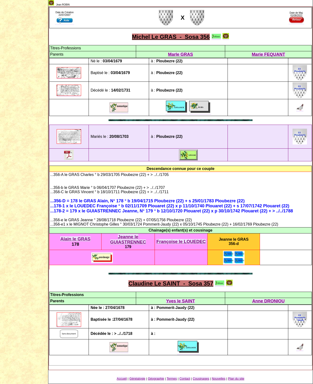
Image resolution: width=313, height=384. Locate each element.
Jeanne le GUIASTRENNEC (128, 239)
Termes (172, 378)
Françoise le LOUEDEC (181, 241)
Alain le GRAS (75, 238)
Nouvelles (218, 378)
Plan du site (236, 378)
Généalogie (137, 378)
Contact (184, 378)
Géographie (156, 378)
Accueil (122, 378)
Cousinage (201, 378)
